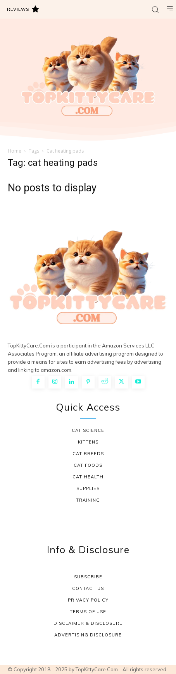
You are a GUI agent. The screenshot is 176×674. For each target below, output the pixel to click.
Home (14, 151)
